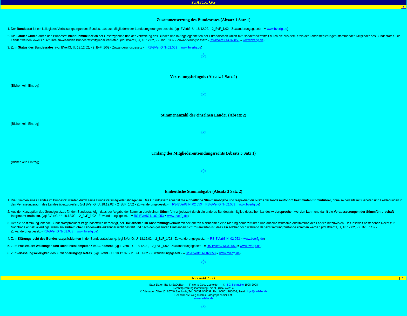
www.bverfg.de (277, 29)
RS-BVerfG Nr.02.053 (225, 40)
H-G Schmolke (235, 284)
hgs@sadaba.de (257, 291)
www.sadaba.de (203, 298)
